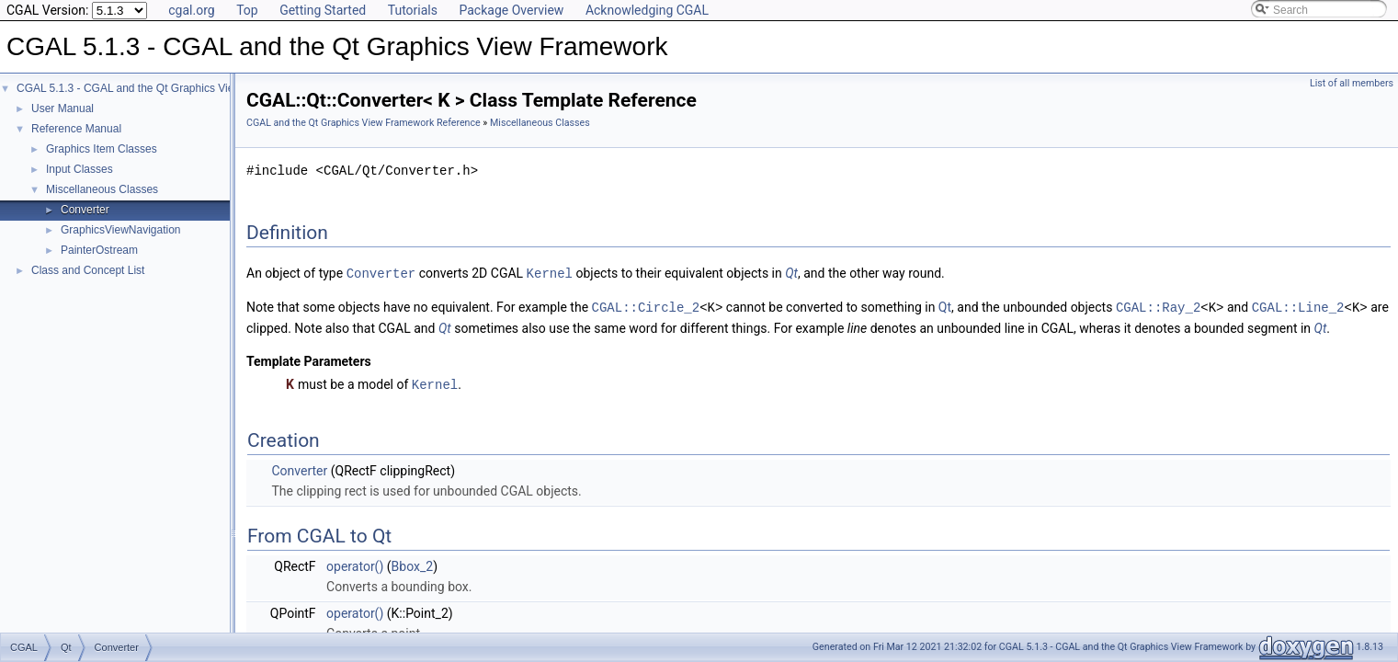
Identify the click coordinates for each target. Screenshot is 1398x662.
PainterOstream (99, 250)
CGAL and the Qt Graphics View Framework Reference (363, 123)
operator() (354, 563)
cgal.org (191, 10)
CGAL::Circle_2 (646, 305)
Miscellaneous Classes (102, 189)
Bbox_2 (413, 563)
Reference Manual (76, 128)
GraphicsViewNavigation (121, 229)
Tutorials (413, 10)
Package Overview (511, 10)
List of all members (1351, 83)
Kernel (550, 272)
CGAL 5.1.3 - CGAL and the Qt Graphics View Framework (158, 88)
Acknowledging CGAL (647, 10)
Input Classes (79, 169)
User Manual (62, 108)
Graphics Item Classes (101, 149)
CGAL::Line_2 (1298, 305)
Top (247, 10)
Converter (85, 209)
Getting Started (322, 10)
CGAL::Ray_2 (1158, 305)
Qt (791, 273)
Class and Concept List (87, 270)
